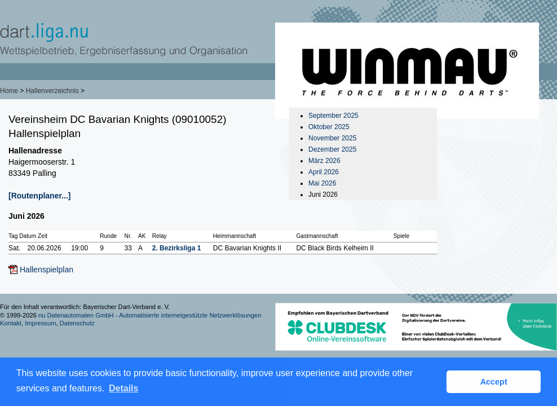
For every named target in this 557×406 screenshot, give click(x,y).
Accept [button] (493, 381)
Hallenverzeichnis (52, 91)
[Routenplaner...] (39, 195)
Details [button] (123, 388)
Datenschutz (77, 323)
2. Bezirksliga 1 (176, 248)
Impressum (40, 323)
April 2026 (323, 172)
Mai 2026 (322, 183)
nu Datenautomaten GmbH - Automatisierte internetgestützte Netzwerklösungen (150, 315)
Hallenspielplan (46, 269)
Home (9, 91)
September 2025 (333, 116)
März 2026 (324, 161)
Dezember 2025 (332, 149)
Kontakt (10, 323)
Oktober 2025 (329, 127)
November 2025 (332, 138)
